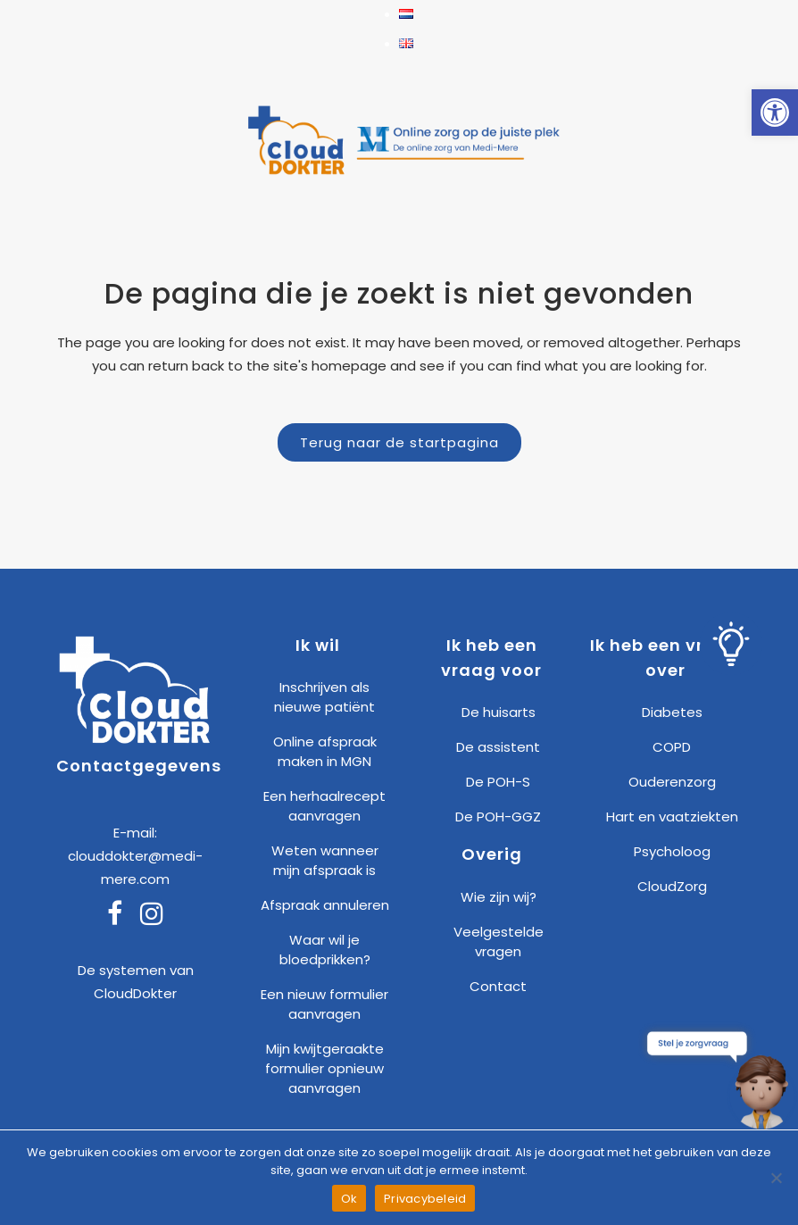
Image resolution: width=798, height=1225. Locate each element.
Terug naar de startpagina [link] (399, 442)
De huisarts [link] (498, 712)
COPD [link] (672, 747)
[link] (775, 112)
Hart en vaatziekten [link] (672, 816)
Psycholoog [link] (672, 851)
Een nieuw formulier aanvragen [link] (324, 1004)
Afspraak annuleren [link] (325, 905)
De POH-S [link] (498, 781)
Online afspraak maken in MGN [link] (325, 751)
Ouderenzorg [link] (672, 781)
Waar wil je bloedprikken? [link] (324, 949)
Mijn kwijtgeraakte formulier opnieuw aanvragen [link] (324, 1068)
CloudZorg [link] (672, 886)
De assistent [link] (498, 747)
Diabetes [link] (672, 712)
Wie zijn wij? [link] (498, 897)
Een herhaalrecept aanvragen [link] (324, 806)
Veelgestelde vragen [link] (498, 941)
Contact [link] (498, 986)
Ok (349, 1198)
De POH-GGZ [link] (498, 816)
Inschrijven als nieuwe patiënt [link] (324, 697)
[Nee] (776, 1178)
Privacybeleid (425, 1198)
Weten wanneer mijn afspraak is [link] (324, 860)
